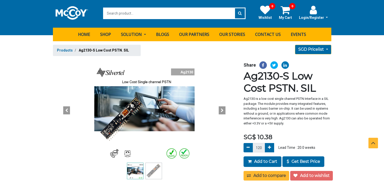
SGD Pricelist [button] (311, 48)
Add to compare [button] (266, 174)
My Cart (287, 12)
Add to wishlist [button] (311, 174)
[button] (67, 109)
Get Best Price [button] (303, 160)
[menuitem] (84, 33)
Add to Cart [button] (262, 160)
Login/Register (313, 12)
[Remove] (248, 146)
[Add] (269, 146)
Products (65, 49)
